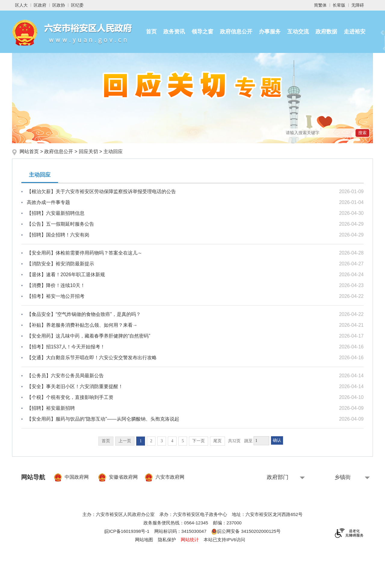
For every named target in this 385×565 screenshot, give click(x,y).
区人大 (21, 5)
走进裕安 (354, 32)
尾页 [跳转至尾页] (217, 441)
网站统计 (190, 539)
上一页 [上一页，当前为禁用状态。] (125, 441)
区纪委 (77, 5)
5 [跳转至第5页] (183, 441)
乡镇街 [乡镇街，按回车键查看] (342, 477)
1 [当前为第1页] (141, 441)
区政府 (40, 5)
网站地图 (144, 539)
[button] (339, 5)
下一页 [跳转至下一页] (198, 441)
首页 (151, 32)
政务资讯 (174, 32)
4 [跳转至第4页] (172, 441)
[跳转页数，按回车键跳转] (261, 440)
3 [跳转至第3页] (162, 441)
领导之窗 (202, 32)
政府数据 (326, 32)
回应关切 (88, 151)
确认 (277, 440)
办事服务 (270, 32)
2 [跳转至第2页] (151, 441)
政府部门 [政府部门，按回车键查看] (277, 477)
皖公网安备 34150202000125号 (246, 531)
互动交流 (298, 32)
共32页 (234, 441)
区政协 (58, 5)
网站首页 (30, 151)
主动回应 (113, 151)
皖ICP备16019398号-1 (126, 531)
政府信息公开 (236, 32)
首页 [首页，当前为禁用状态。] (106, 441)
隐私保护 (167, 539)
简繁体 (320, 5)
